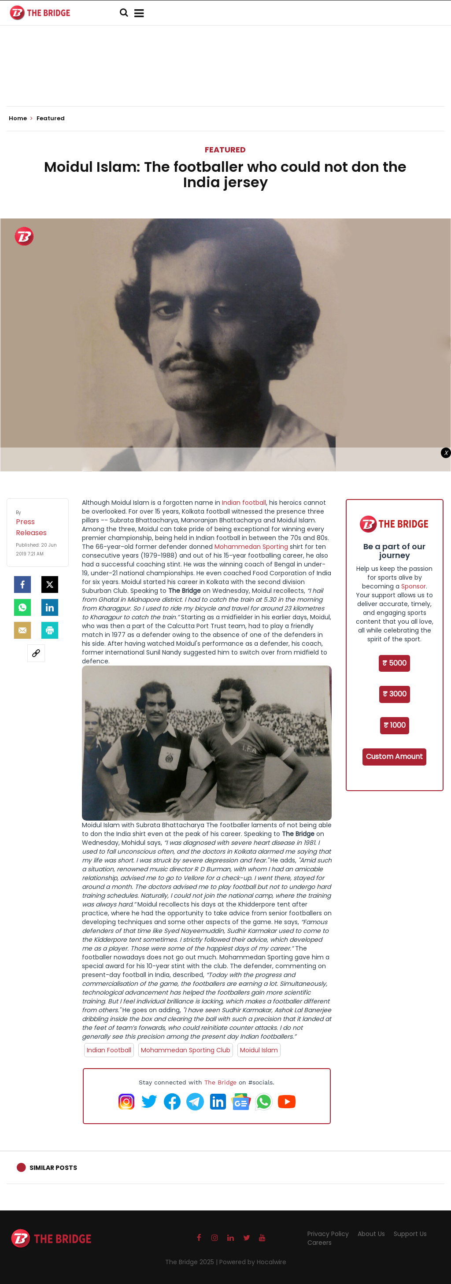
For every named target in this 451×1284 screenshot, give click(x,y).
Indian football (244, 502)
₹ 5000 (394, 663)
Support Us (410, 1233)
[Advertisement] (225, 79)
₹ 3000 (395, 694)
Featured (225, 149)
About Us (371, 1233)
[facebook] (22, 584)
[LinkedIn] (50, 607)
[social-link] (36, 653)
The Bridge (220, 1082)
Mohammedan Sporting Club (185, 1050)
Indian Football (109, 1050)
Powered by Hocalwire (252, 1262)
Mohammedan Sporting (251, 546)
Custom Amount (394, 756)
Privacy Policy (328, 1233)
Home (21, 118)
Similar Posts (53, 1167)
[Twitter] (50, 584)
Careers (319, 1242)
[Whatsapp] (22, 607)
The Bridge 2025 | (192, 1262)
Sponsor (413, 586)
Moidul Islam (259, 1050)
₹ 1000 (395, 725)
